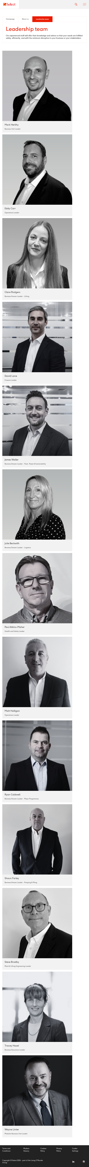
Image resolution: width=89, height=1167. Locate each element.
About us (25, 19)
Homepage (10, 19)
